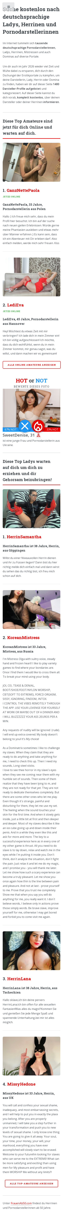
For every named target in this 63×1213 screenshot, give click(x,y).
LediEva (15, 305)
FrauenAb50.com (21, 1203)
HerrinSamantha (24, 536)
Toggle (8, 7)
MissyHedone (21, 1084)
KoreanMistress (23, 637)
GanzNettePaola (23, 190)
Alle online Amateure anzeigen (32, 364)
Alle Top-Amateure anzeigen (31, 1183)
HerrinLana (19, 978)
